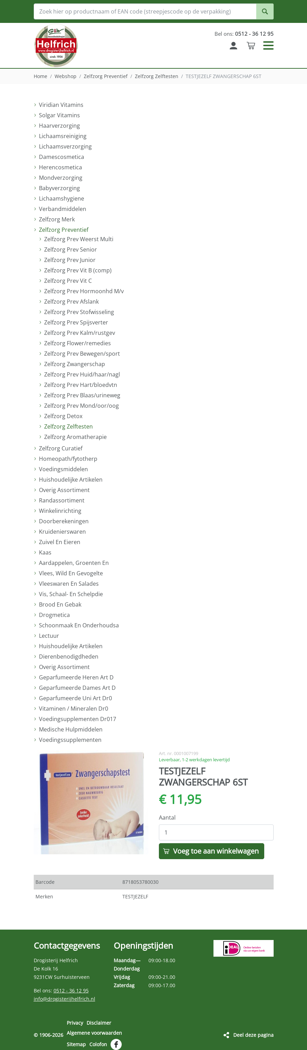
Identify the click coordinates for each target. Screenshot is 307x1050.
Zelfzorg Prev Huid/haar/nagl (82, 374)
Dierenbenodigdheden (68, 656)
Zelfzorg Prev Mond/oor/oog (81, 405)
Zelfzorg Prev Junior (70, 260)
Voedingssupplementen (70, 740)
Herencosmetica (60, 167)
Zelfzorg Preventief (106, 76)
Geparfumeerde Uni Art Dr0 (75, 698)
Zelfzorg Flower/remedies (77, 343)
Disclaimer (99, 1022)
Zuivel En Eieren (59, 542)
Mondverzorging (60, 177)
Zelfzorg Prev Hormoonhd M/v (84, 291)
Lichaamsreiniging (63, 136)
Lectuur (49, 636)
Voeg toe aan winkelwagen (216, 851)
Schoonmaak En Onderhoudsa (79, 625)
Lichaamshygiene (61, 198)
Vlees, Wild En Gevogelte (71, 573)
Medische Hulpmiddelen (71, 729)
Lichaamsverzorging (65, 146)
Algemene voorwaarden (94, 1031)
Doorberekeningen (64, 521)
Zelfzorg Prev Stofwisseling (79, 312)
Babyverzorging (59, 188)
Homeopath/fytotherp (68, 459)
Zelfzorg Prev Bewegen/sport (82, 353)
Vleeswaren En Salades (69, 583)
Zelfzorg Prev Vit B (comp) (78, 270)
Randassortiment (61, 500)
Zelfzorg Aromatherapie (75, 437)
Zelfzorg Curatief (60, 448)
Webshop (65, 76)
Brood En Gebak (60, 604)
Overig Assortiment (64, 490)
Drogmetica (54, 615)
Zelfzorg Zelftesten (156, 76)
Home (40, 76)
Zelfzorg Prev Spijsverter (76, 322)
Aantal (167, 817)
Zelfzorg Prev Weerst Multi (78, 239)
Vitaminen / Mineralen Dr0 (73, 708)
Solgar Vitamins (59, 115)
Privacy (75, 1022)
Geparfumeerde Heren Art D (76, 677)
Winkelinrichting (60, 511)
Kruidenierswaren (62, 531)
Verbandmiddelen (62, 209)
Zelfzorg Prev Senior (70, 249)
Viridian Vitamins (61, 105)
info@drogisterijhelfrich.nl (64, 999)
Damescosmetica (61, 157)
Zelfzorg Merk (57, 219)
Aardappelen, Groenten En (74, 563)
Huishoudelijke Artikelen (71, 479)
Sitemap (76, 1041)
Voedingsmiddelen (63, 469)
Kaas (45, 552)
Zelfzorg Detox (63, 416)
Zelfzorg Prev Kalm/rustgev (79, 333)
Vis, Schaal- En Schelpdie (71, 594)
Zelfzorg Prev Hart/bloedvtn (80, 385)
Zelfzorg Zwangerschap (74, 364)
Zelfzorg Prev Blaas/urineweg (82, 395)
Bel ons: (243, 33)
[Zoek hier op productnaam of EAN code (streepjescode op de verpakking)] (154, 11)
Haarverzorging (59, 125)
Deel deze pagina (253, 1032)
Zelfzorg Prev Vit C (68, 281)
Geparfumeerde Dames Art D (77, 688)
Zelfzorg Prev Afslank (71, 301)
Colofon (98, 1041)
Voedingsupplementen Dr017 (77, 719)
